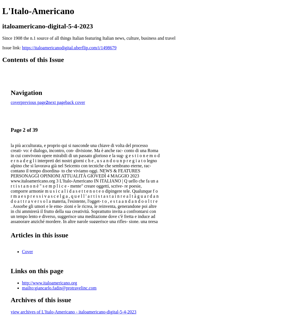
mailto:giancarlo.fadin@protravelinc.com (59, 288)
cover (16, 102)
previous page (33, 102)
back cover (75, 102)
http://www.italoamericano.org (49, 282)
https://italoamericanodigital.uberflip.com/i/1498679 (69, 47)
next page (57, 102)
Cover (27, 251)
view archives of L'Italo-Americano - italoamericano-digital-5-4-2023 (73, 311)
